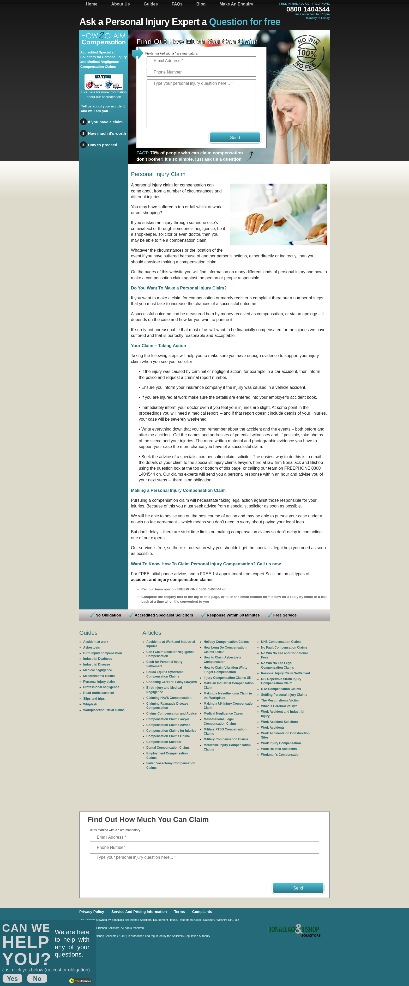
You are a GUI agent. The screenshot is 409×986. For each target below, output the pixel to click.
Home (91, 4)
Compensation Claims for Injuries (171, 731)
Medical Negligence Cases (223, 713)
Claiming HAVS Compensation (168, 698)
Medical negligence (97, 670)
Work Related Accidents (279, 749)
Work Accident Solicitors (279, 722)
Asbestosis (91, 647)
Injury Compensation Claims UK (227, 678)
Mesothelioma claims (99, 676)
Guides (151, 4)
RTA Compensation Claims (281, 689)
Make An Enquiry (236, 4)
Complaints (202, 912)
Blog (201, 4)
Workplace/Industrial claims (104, 710)
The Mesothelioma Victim (280, 700)
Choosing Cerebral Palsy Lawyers (171, 682)
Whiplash (90, 704)
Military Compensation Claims (226, 739)
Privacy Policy (91, 912)
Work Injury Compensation (281, 743)
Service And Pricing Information (139, 912)
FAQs (177, 4)
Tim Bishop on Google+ (309, 916)
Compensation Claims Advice (168, 725)
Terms (179, 912)
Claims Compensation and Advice (171, 713)
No (37, 978)
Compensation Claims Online (168, 736)
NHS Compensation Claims (281, 642)
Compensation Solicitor (164, 742)
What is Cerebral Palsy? (279, 706)
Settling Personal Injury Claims (284, 695)
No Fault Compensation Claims (284, 647)
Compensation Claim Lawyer (167, 719)
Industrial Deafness (97, 659)
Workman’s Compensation (280, 755)
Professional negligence (101, 687)
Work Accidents (273, 727)
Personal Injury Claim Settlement (285, 673)
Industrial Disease (96, 664)
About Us (120, 4)
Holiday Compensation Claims (226, 642)
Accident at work (95, 642)
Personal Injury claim (99, 681)
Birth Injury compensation (102, 653)
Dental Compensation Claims (168, 747)
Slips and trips (94, 698)
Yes (12, 978)
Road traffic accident (98, 693)
